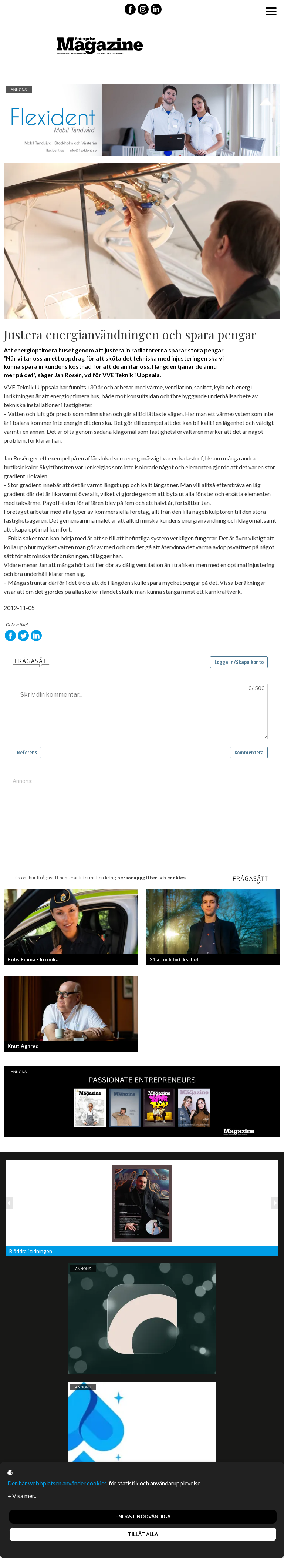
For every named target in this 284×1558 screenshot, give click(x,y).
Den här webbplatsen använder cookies (57, 1483)
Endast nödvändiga (142, 1517)
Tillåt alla (143, 1534)
